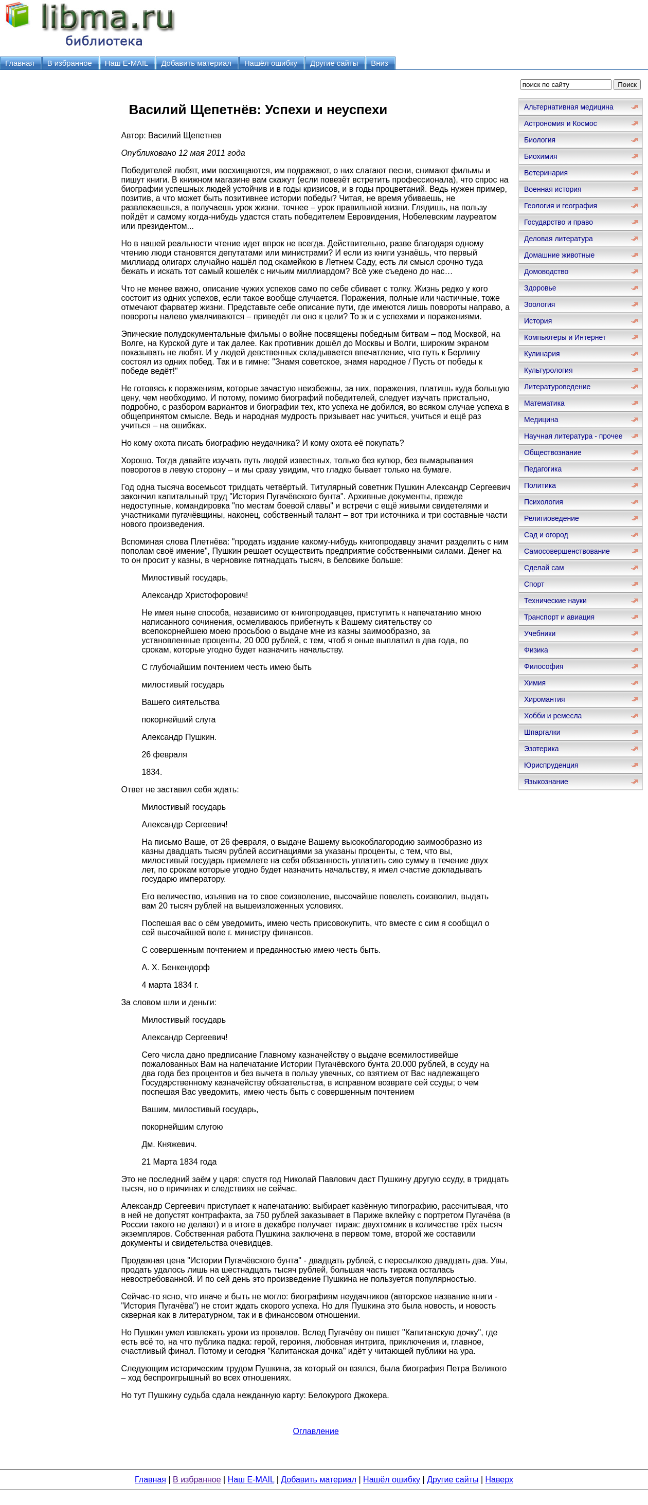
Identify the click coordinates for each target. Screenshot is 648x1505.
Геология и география (560, 206)
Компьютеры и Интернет (565, 337)
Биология (539, 140)
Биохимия (540, 156)
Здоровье (540, 288)
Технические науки (555, 600)
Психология (543, 502)
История (538, 321)
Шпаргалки (542, 732)
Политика (540, 485)
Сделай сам (544, 568)
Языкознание (546, 781)
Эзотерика (541, 749)
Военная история (553, 189)
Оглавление (316, 1431)
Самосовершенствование (567, 551)
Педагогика (543, 469)
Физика (536, 650)
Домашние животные (559, 255)
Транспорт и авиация (559, 617)
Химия (535, 683)
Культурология (548, 370)
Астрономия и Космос (560, 123)
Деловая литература (558, 238)
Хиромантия (544, 699)
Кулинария (542, 354)
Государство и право (558, 222)
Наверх (499, 1479)
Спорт (534, 584)
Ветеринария (546, 173)
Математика (544, 403)
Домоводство (546, 271)
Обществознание (553, 452)
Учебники (539, 633)
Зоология (539, 304)
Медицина (541, 419)
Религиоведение (551, 518)
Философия (543, 666)
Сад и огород (546, 535)
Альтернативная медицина (569, 107)
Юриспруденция (551, 765)
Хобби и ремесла (553, 716)
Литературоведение (557, 387)
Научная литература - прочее (573, 436)
